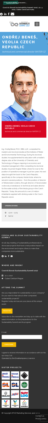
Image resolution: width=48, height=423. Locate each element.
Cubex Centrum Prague (14, 278)
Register (7, 311)
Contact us (40, 416)
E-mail (4, 332)
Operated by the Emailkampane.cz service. (18, 358)
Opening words (11, 206)
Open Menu (37, 24)
